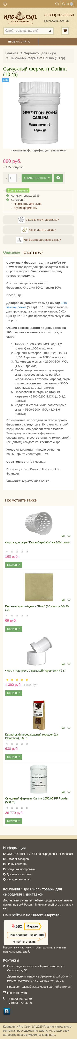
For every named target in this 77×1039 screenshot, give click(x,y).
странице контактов (50, 980)
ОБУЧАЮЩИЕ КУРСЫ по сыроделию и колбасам (40, 853)
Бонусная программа (21, 869)
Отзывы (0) (33, 252)
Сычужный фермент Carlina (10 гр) (37, 58)
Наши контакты (17, 864)
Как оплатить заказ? (38, 230)
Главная (11, 53)
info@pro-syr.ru (17, 992)
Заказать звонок (56, 20)
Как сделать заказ (19, 879)
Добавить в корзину (36, 178)
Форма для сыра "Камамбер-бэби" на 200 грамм (37, 542)
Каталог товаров (18, 859)
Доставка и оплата (19, 874)
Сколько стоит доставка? (38, 220)
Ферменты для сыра (40, 53)
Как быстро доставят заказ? (38, 240)
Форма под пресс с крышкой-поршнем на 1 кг (35, 670)
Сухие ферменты (25, 207)
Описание (11, 252)
